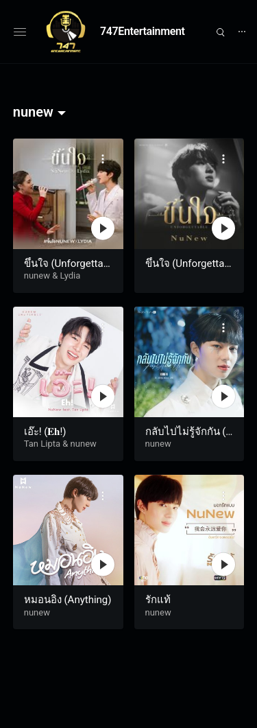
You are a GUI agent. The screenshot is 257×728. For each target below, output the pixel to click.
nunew (37, 275)
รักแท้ (158, 600)
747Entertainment (142, 31)
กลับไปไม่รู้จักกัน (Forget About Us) (188, 438)
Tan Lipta (42, 443)
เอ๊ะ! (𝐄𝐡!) (45, 431)
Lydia (70, 275)
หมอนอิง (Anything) (68, 600)
